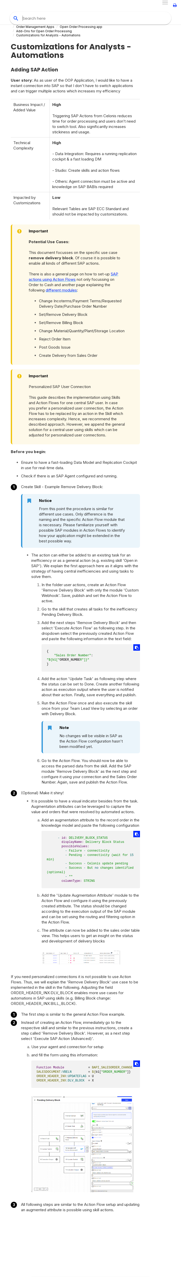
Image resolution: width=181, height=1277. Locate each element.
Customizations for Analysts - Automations (48, 35)
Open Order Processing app (81, 27)
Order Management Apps (35, 27)
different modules (61, 290)
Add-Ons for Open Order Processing (44, 31)
